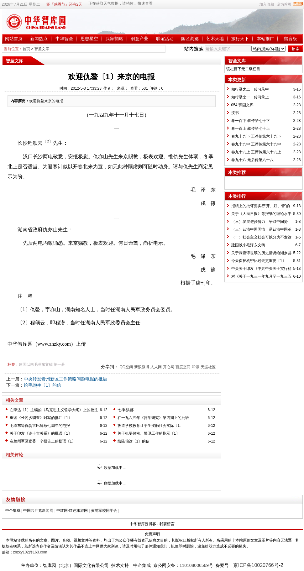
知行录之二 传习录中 (250, 89)
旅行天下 (240, 38)
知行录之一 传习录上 (250, 97)
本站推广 (265, 38)
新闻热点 (39, 38)
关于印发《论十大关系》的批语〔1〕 (41, 433)
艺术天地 (215, 38)
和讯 (195, 367)
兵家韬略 (114, 38)
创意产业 (139, 38)
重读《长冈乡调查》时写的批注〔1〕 (41, 418)
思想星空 (89, 38)
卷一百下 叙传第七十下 (250, 120)
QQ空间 (126, 367)
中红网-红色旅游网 (72, 510)
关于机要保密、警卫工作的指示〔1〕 (149, 433)
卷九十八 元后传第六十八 (252, 160)
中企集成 (12, 510)
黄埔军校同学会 (104, 510)
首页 (26, 49)
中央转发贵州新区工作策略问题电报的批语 (65, 378)
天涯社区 (208, 367)
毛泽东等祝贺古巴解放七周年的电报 (40, 425)
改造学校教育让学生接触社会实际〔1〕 (151, 425)
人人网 (156, 367)
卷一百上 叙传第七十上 (250, 128)
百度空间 (183, 367)
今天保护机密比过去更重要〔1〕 (258, 261)
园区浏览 (190, 38)
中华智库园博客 (143, 524)
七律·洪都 (126, 410)
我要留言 (167, 524)
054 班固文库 (242, 105)
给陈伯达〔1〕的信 (134, 441)
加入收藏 (266, 4)
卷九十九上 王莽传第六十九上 (256, 152)
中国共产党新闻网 (38, 510)
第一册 (59, 364)
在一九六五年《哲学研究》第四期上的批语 (153, 418)
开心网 (168, 367)
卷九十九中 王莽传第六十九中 (256, 144)
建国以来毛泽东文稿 (36, 364)
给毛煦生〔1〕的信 (42, 385)
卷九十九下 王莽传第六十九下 (256, 136)
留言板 (290, 38)
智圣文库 (41, 49)
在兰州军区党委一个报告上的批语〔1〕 (43, 441)
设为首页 (283, 4)
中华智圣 (64, 38)
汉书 (235, 113)
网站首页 (14, 38)
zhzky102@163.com (30, 552)
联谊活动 (165, 38)
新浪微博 (141, 367)
